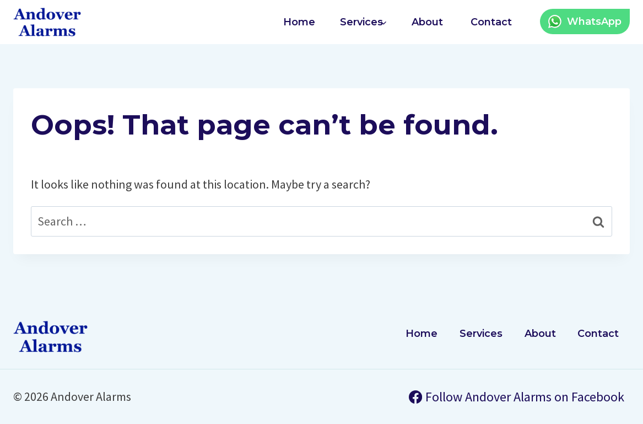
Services (481, 334)
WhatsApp (594, 21)
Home (299, 22)
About (427, 22)
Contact (491, 22)
